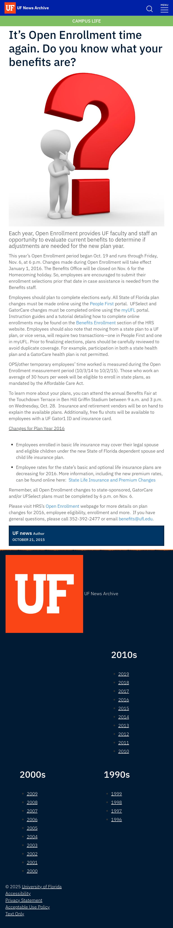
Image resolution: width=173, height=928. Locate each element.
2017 (123, 691)
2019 (123, 674)
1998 (116, 802)
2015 (123, 708)
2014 (123, 717)
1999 (116, 794)
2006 (32, 819)
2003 (32, 845)
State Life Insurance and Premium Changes (112, 480)
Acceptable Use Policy (27, 907)
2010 (123, 751)
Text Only (14, 914)
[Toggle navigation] (164, 7)
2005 (32, 828)
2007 (32, 811)
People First (102, 304)
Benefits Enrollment (96, 323)
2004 (32, 837)
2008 (32, 802)
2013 (123, 725)
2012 (123, 734)
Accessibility (18, 893)
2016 (123, 700)
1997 (116, 811)
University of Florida (42, 886)
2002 (32, 854)
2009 (32, 794)
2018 (123, 682)
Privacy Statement (23, 900)
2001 (32, 862)
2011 (123, 743)
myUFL (128, 310)
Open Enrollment (62, 506)
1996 (116, 819)
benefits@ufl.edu (136, 519)
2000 (32, 871)
